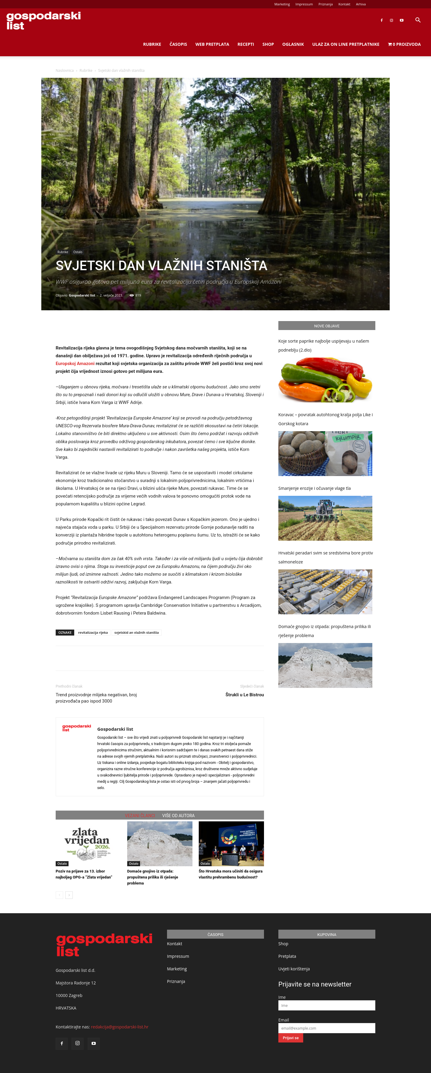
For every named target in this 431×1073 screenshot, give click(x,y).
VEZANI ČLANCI (140, 815)
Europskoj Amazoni (75, 363)
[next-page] (69, 895)
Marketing (282, 4)
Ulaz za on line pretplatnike (345, 44)
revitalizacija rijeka (93, 632)
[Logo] (43, 20)
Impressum (304, 4)
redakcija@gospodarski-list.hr (119, 1027)
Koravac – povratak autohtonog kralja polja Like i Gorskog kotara (325, 419)
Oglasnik (293, 44)
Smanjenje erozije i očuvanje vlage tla (314, 488)
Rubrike (152, 44)
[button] (418, 21)
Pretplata (287, 956)
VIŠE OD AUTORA (178, 815)
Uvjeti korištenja (294, 969)
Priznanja (325, 4)
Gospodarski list (82, 295)
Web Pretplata (212, 44)
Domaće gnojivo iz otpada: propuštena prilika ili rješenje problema (152, 877)
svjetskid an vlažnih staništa (136, 632)
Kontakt (344, 4)
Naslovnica (65, 70)
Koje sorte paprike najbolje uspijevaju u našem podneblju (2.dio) (323, 345)
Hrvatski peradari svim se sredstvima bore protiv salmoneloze (325, 557)
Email (283, 1020)
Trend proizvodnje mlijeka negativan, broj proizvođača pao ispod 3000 (96, 698)
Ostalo (77, 252)
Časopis (178, 44)
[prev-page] (59, 895)
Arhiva (361, 4)
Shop (268, 44)
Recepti (246, 44)
